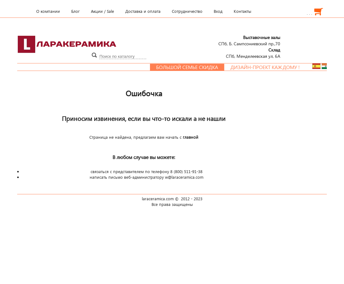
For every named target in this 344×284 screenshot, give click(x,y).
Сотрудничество (187, 11)
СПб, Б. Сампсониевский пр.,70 (249, 40)
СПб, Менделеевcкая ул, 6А (253, 53)
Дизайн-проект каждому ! (267, 67)
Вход (218, 11)
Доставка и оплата (143, 11)
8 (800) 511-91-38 (186, 171)
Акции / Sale (102, 11)
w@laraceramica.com (184, 177)
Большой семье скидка (190, 67)
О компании (48, 11)
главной (190, 137)
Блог (75, 11)
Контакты (242, 11)
